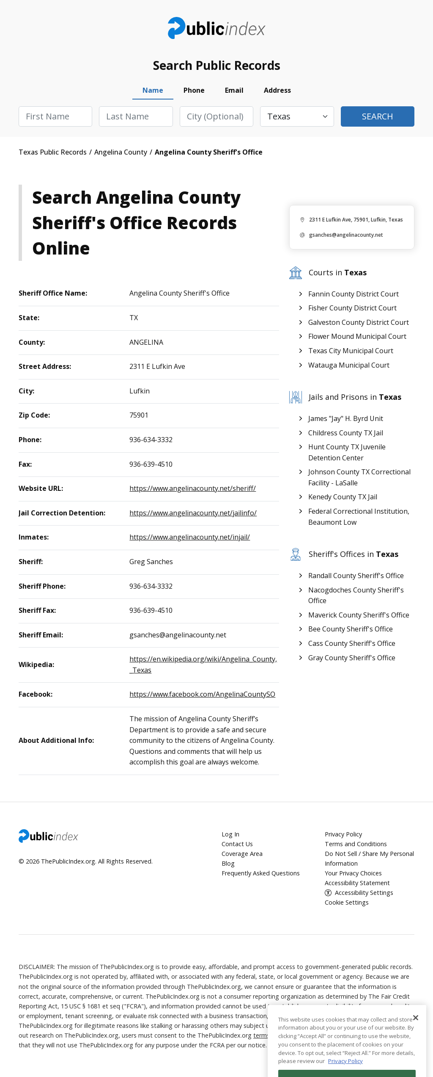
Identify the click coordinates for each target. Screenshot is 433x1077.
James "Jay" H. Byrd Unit (345, 418)
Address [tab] (277, 90)
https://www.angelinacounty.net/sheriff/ (192, 488)
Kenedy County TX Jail (342, 496)
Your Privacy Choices (353, 873)
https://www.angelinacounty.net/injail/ (189, 537)
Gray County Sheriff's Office (351, 657)
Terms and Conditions (356, 844)
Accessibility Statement (357, 883)
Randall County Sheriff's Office (356, 575)
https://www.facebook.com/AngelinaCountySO (202, 694)
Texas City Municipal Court (350, 350)
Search (377, 116)
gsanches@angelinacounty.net (346, 234)
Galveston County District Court (358, 322)
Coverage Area (242, 854)
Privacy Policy (343, 834)
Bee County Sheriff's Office (350, 629)
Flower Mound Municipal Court (357, 336)
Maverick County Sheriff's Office (358, 615)
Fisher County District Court (352, 308)
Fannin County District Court (353, 294)
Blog (228, 863)
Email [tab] (234, 90)
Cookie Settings (347, 902)
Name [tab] (153, 90)
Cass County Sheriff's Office (351, 643)
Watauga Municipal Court (348, 365)
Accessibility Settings (364, 893)
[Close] (415, 1043)
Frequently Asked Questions (261, 873)
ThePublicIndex (217, 28)
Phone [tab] (194, 90)
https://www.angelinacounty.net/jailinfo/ (193, 513)
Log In (230, 834)
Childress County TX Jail (345, 432)
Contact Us (237, 844)
